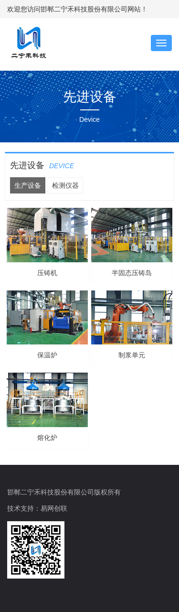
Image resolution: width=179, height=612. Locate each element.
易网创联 (54, 508)
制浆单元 (131, 355)
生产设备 (27, 185)
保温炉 (47, 355)
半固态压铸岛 (132, 273)
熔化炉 (47, 437)
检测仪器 (65, 185)
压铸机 (47, 273)
